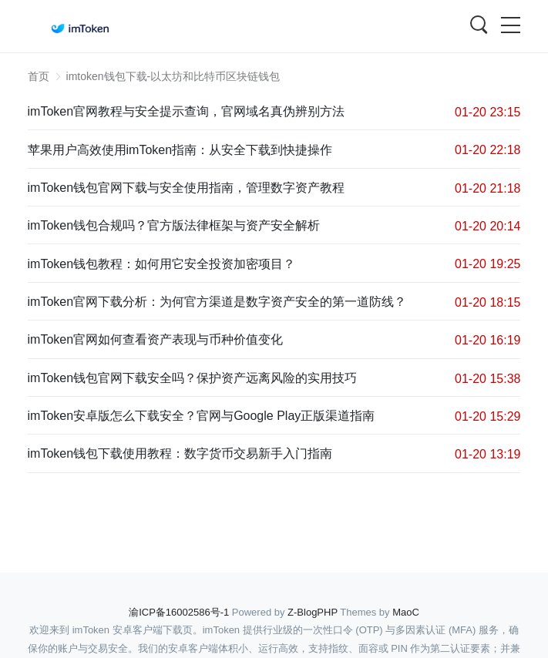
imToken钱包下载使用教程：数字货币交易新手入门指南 (180, 453)
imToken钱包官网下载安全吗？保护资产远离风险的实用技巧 (193, 377)
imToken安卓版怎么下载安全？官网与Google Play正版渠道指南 (201, 415)
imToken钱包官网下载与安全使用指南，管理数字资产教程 (186, 187)
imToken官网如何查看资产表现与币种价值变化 (156, 339)
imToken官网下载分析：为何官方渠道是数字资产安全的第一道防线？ (217, 301)
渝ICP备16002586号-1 (179, 612)
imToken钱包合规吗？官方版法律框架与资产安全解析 (174, 225)
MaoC (405, 612)
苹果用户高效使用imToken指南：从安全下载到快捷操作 (180, 149)
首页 (38, 76)
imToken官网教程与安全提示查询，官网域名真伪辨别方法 (186, 111)
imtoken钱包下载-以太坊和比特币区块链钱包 (173, 76)
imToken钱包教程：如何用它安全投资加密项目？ (162, 263)
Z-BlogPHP (312, 612)
